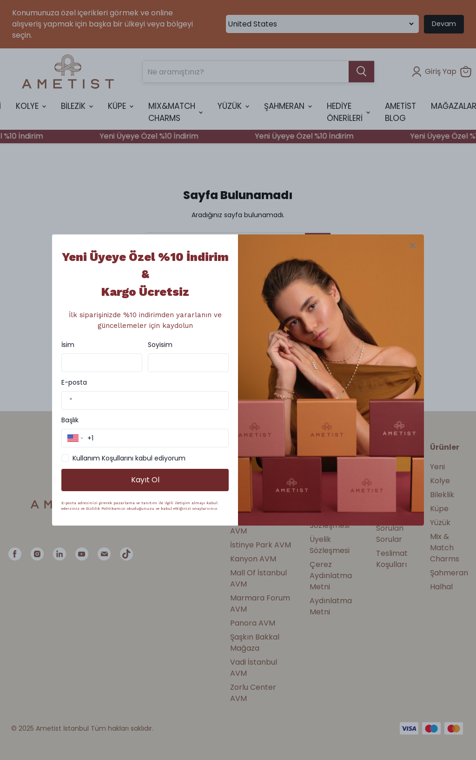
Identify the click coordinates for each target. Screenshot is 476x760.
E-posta (74, 382)
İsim (67, 344)
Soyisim (160, 344)
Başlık (70, 420)
